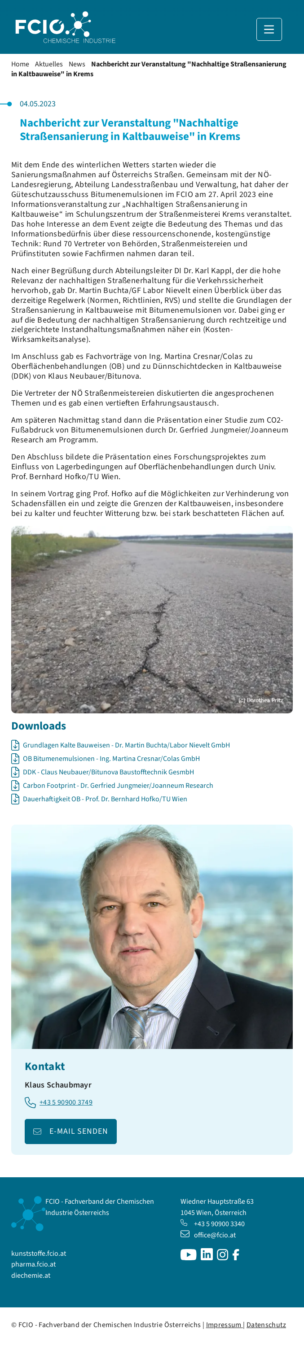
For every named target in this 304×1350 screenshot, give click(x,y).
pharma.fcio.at (33, 1264)
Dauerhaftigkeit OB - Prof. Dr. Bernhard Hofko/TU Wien (105, 799)
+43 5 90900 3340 (213, 1224)
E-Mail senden (78, 1131)
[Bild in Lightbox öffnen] (152, 619)
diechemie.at (30, 1275)
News (77, 64)
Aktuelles (49, 64)
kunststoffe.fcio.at (38, 1253)
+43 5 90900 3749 (66, 1102)
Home (20, 64)
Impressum (224, 1325)
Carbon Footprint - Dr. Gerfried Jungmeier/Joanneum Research (118, 786)
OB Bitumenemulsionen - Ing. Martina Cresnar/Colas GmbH (111, 759)
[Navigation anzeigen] (269, 29)
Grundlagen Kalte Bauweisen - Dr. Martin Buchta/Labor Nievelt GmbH (126, 745)
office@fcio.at (208, 1235)
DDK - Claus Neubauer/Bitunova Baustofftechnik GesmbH (108, 772)
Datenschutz (266, 1325)
